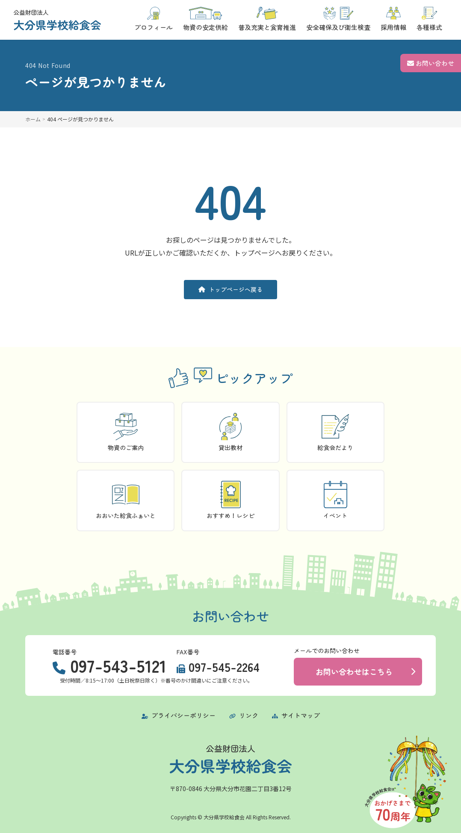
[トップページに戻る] (57, 20)
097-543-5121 (118, 665)
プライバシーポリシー (179, 715)
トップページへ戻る (230, 289)
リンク (243, 715)
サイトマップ (296, 715)
